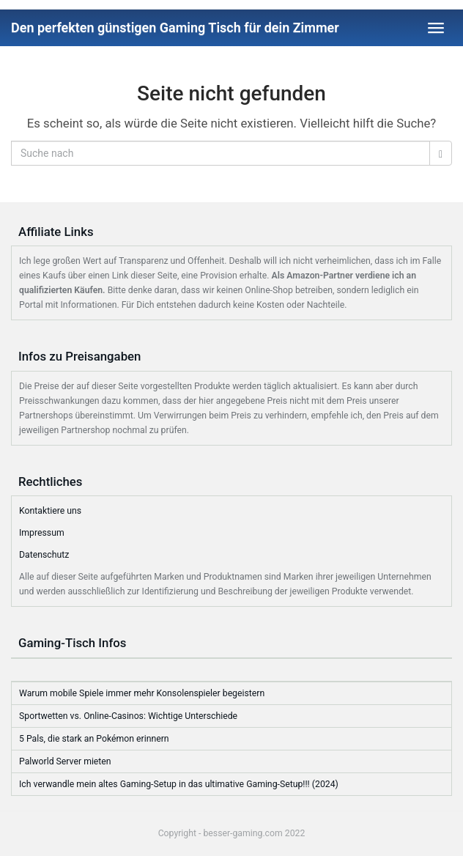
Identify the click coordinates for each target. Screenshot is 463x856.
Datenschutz (44, 555)
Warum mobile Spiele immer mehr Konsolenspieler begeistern (141, 693)
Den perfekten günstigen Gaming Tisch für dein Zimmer (175, 27)
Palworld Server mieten (65, 761)
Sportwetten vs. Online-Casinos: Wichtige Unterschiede (128, 716)
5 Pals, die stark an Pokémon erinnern (94, 739)
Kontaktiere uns (50, 511)
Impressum (41, 533)
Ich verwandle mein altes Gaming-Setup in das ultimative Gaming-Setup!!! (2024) (178, 784)
